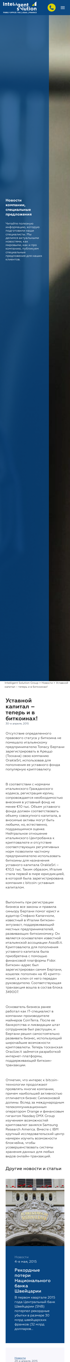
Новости (47, 683)
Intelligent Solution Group (21, 683)
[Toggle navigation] (62, 8)
